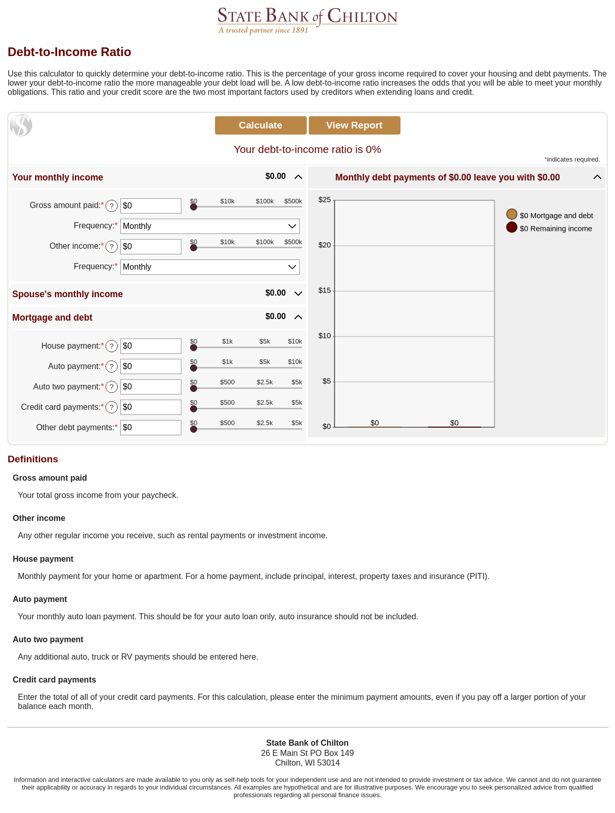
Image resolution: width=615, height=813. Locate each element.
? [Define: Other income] (112, 247)
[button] (158, 178)
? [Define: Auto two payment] (112, 387)
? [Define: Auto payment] (112, 366)
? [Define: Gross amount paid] (112, 206)
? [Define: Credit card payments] (112, 407)
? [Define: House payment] (112, 346)
